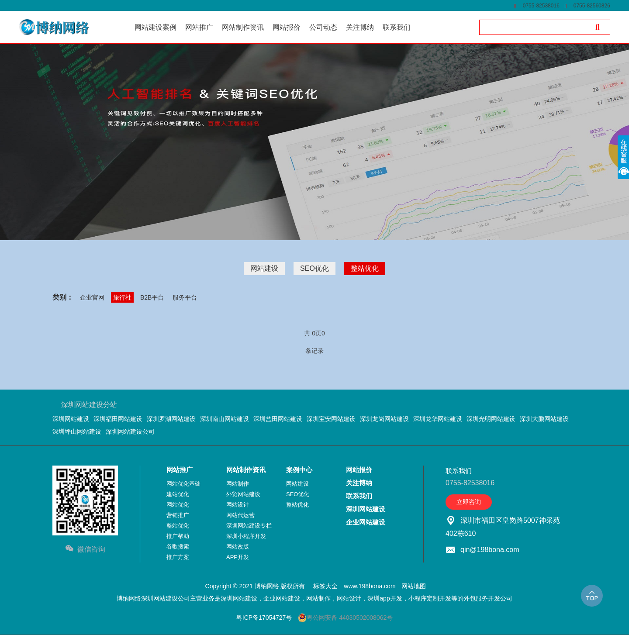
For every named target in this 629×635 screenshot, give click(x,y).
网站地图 (413, 586)
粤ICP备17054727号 (264, 617)
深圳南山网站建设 (224, 418)
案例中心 (299, 469)
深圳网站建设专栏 (249, 525)
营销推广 (177, 515)
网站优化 (177, 504)
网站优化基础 (183, 483)
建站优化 (177, 494)
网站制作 (237, 483)
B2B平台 (152, 297)
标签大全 (325, 586)
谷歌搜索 (177, 546)
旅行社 (122, 297)
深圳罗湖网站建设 (171, 418)
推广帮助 (177, 536)
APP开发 (237, 557)
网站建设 (264, 268)
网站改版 (237, 546)
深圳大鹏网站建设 (544, 418)
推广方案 (177, 557)
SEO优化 (314, 268)
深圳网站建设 (70, 418)
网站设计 (237, 504)
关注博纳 (359, 483)
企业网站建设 (365, 522)
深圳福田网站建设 (117, 418)
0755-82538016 (541, 6)
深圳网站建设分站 (89, 404)
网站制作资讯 (246, 469)
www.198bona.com (369, 586)
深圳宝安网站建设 (331, 418)
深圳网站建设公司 (130, 431)
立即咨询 (468, 501)
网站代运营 (240, 515)
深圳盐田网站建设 (277, 418)
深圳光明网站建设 (491, 418)
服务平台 (185, 297)
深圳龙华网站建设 (437, 418)
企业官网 (92, 297)
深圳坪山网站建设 (76, 431)
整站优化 (365, 268)
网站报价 (359, 469)
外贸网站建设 (243, 494)
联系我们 (359, 496)
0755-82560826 (592, 6)
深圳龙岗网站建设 (384, 418)
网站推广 (179, 469)
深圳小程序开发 (246, 536)
